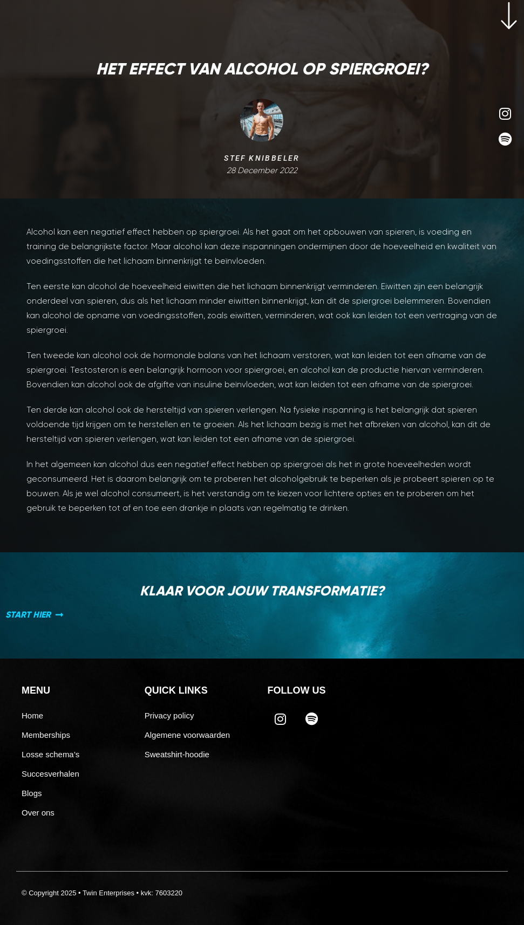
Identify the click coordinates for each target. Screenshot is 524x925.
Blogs (32, 793)
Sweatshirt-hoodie (177, 754)
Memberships (46, 734)
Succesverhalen (50, 773)
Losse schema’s (50, 754)
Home (32, 715)
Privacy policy (169, 715)
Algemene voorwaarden (187, 734)
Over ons (38, 812)
